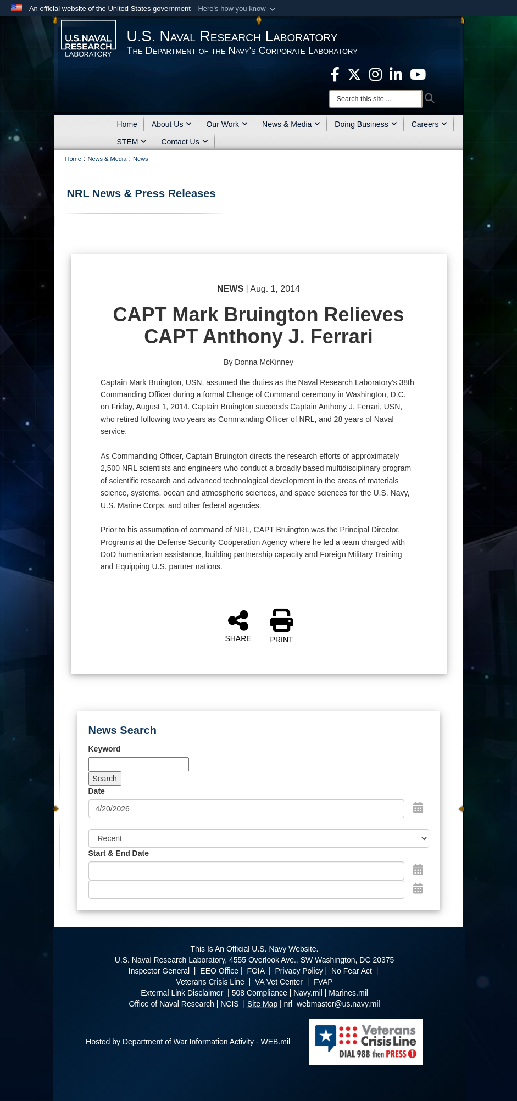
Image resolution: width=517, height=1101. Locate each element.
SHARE (238, 626)
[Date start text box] (246, 870)
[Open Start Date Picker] (418, 870)
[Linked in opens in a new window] (396, 73)
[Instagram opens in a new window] (375, 73)
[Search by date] (246, 808)
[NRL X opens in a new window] (354, 73)
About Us (172, 124)
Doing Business (366, 124)
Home (127, 124)
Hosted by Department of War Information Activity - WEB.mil (188, 1041)
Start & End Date (118, 853)
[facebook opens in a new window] (335, 73)
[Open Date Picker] (418, 807)
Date (96, 791)
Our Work (227, 124)
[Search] (376, 99)
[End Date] (246, 889)
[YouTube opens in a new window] (418, 73)
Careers (430, 124)
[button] (237, 8)
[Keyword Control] (138, 764)
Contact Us (184, 141)
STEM (132, 141)
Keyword (104, 748)
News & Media (291, 124)
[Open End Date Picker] (418, 888)
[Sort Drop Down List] (258, 838)
